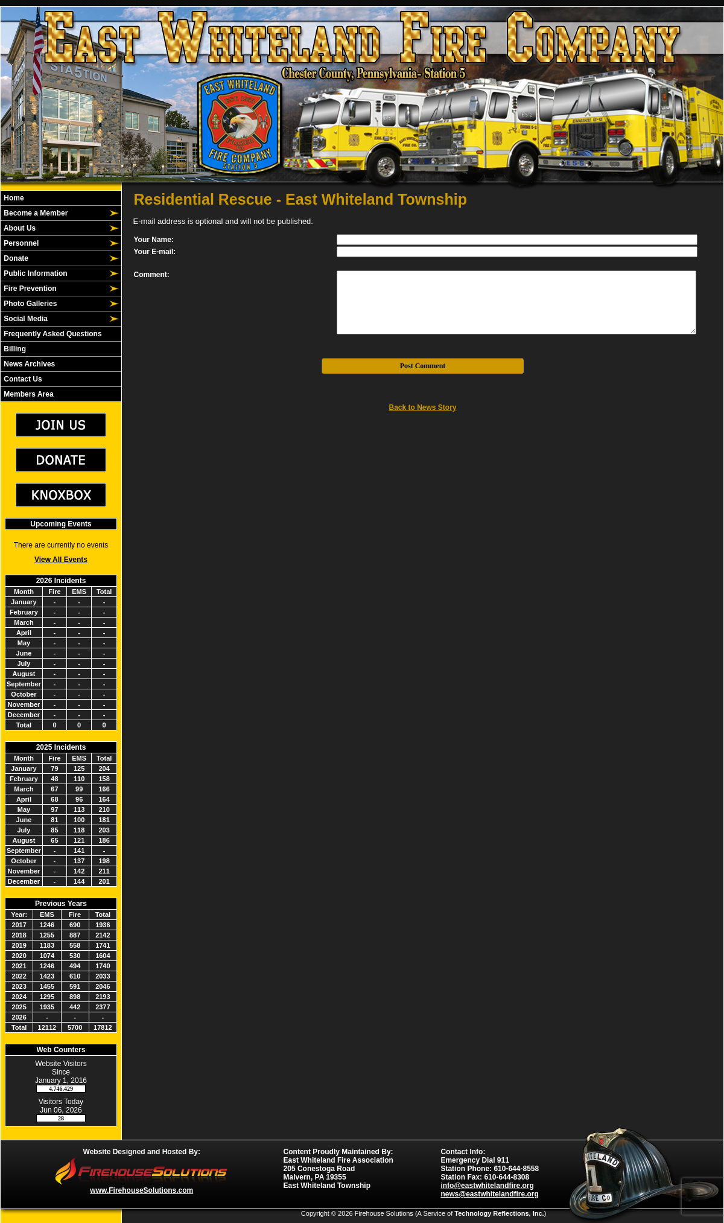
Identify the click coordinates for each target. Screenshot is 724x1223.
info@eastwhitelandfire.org (486, 1185)
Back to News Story (422, 407)
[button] (54, 213)
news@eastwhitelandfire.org (489, 1194)
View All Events (60, 559)
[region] (61, 296)
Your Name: (154, 239)
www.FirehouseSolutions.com (141, 1190)
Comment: (152, 274)
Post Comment (423, 366)
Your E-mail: (155, 251)
